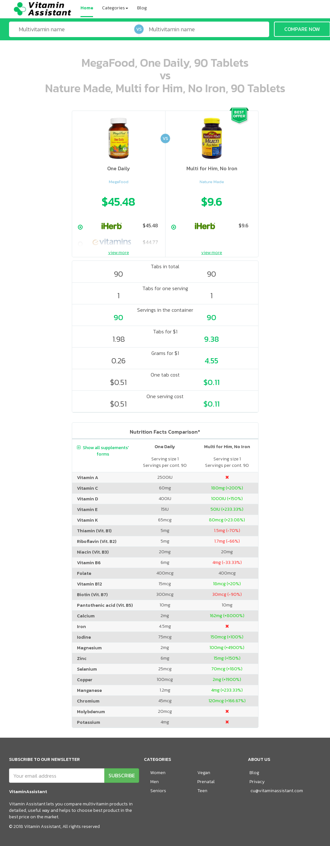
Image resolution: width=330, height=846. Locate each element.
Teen (202, 790)
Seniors (158, 790)
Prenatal (206, 781)
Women (157, 772)
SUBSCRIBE (121, 775)
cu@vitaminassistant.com (276, 790)
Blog (142, 8)
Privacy (257, 781)
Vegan (203, 772)
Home (86, 8)
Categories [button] (115, 8)
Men (154, 781)
